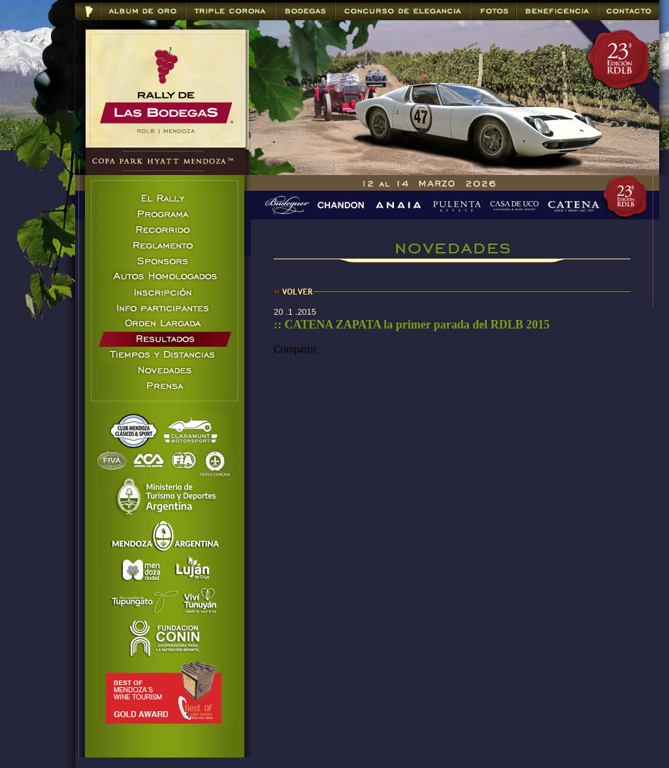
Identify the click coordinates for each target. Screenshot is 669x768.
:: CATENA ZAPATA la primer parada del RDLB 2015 (411, 324)
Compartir (295, 349)
